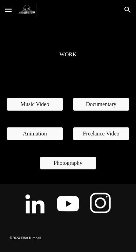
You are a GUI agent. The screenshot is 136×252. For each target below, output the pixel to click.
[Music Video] (35, 104)
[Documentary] (101, 104)
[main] (68, 55)
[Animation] (35, 133)
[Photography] (68, 163)
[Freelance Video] (101, 133)
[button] (8, 9)
